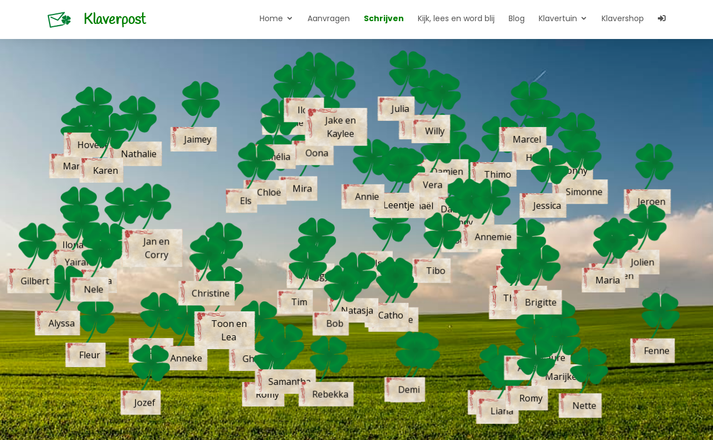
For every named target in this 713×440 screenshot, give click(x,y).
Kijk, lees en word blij (456, 18)
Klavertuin (558, 18)
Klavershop (623, 18)
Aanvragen (328, 18)
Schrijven (384, 18)
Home (271, 18)
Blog (517, 18)
